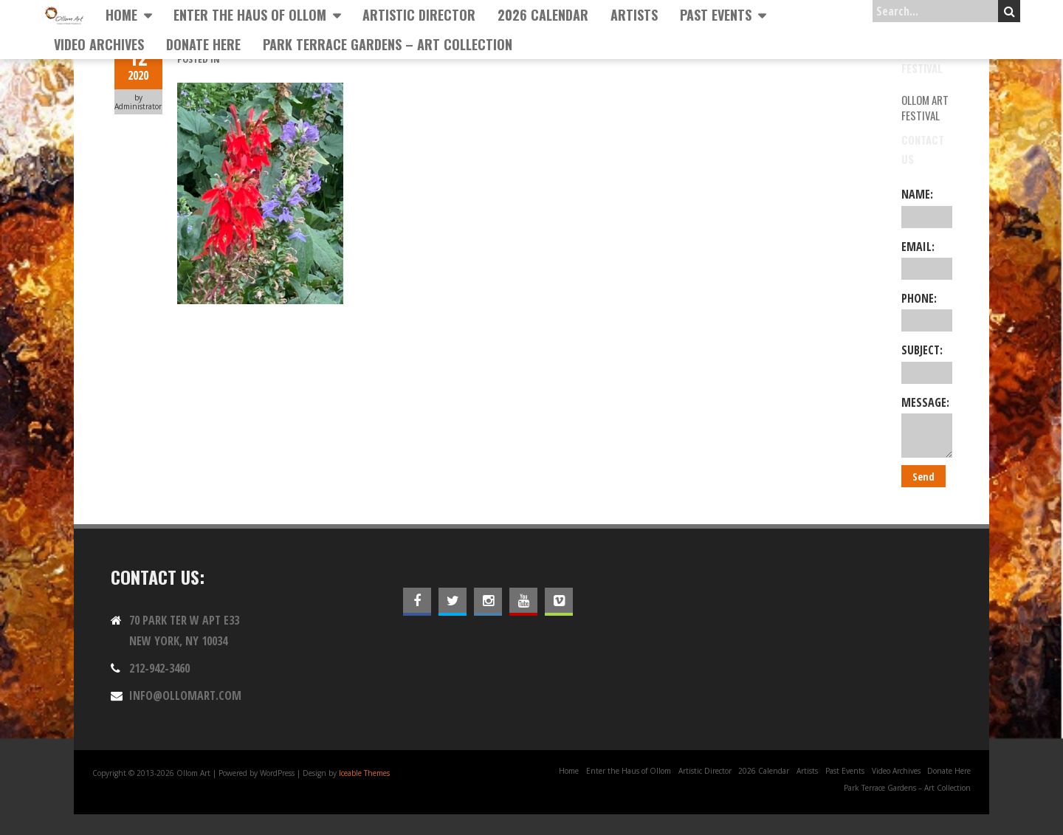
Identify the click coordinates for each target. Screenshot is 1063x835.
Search (1009, 11)
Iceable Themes (364, 773)
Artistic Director (418, 14)
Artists (634, 14)
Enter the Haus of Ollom (249, 14)
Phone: (926, 310)
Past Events (715, 14)
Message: (926, 426)
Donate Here (203, 44)
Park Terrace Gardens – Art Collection (387, 44)
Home (121, 14)
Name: (926, 206)
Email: (926, 259)
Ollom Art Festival (925, 107)
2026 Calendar (543, 14)
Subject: (926, 362)
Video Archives (99, 44)
